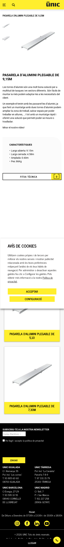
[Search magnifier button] (13, 5)
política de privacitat (34, 440)
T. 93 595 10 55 (10, 495)
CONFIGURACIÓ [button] (33, 299)
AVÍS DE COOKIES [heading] (22, 245)
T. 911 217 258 (42, 498)
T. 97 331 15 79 (42, 478)
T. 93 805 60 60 (11, 478)
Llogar (32, 543)
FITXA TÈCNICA (28, 177)
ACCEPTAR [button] (32, 291)
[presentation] (28, 450)
